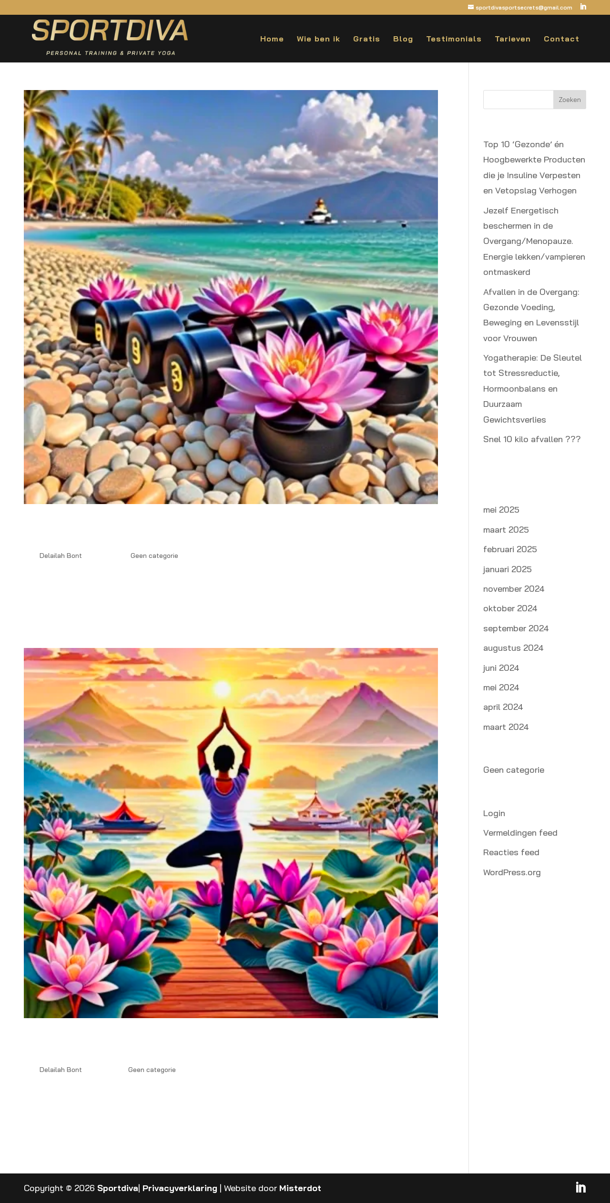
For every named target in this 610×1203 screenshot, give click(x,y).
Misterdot (300, 1188)
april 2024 (503, 706)
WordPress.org (512, 872)
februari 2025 (510, 549)
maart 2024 (506, 726)
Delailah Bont (61, 555)
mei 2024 (501, 687)
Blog (403, 39)
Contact (562, 39)
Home (272, 39)
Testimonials (454, 39)
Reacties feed (511, 852)
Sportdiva (117, 1188)
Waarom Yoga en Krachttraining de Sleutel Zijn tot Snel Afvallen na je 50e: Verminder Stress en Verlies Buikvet (220, 1045)
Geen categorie (154, 555)
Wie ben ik (318, 39)
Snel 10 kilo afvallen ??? (532, 439)
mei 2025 (501, 509)
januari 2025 (507, 569)
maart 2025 (506, 529)
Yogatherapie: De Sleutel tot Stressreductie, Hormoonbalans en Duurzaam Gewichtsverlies (532, 388)
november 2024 (514, 588)
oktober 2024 (510, 608)
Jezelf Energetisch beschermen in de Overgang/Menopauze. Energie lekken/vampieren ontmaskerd (534, 241)
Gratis (366, 39)
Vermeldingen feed (520, 832)
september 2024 (516, 628)
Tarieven (513, 39)
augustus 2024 (513, 647)
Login (494, 813)
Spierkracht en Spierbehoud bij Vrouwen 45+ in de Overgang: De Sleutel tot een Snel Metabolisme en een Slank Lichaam (227, 530)
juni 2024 (501, 667)
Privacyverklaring (179, 1188)
